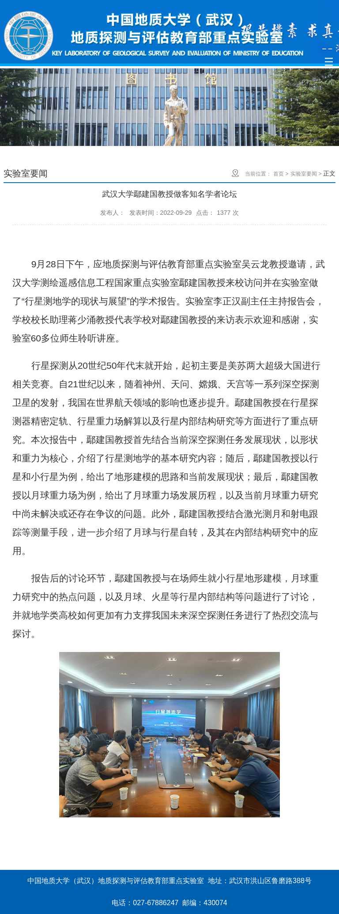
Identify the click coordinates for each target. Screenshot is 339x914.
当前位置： (258, 174)
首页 (278, 174)
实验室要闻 (303, 174)
